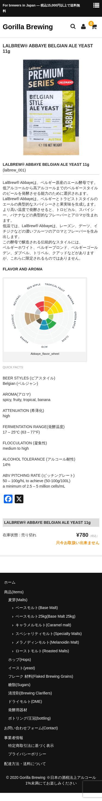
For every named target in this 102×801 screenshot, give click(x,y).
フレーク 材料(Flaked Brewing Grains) (40, 676)
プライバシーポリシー (27, 754)
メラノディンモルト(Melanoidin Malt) (47, 642)
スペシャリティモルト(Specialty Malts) (49, 633)
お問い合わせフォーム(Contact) (31, 728)
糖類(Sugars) (19, 685)
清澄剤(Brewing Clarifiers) (30, 693)
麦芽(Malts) (17, 600)
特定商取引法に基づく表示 (31, 745)
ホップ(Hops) (19, 659)
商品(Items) (14, 592)
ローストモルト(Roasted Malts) (42, 651)
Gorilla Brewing (28, 27)
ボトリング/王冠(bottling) (29, 718)
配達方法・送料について (25, 764)
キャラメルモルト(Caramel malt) (43, 625)
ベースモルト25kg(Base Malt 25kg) (45, 616)
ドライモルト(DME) (25, 701)
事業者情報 (13, 738)
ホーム (10, 582)
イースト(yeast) (21, 668)
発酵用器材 (17, 710)
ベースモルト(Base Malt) (37, 607)
